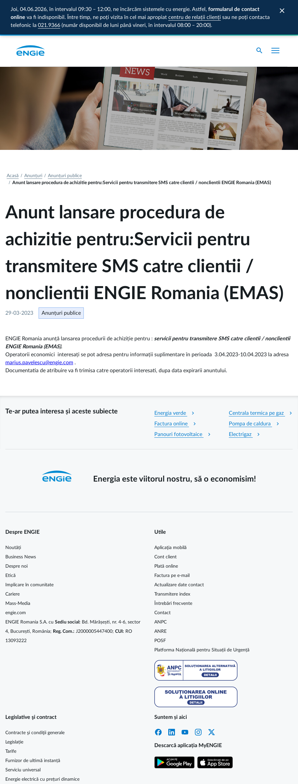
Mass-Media (17, 569)
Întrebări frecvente (173, 569)
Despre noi (16, 531)
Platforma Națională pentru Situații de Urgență (201, 615)
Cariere (12, 559)
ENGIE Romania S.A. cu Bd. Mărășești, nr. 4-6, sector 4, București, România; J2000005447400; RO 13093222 (72, 597)
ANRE (160, 597)
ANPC (160, 587)
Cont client (165, 522)
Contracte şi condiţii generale (35, 698)
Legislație (14, 707)
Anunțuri (33, 141)
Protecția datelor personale (218, 773)
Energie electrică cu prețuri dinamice (42, 744)
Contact (162, 578)
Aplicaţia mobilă (170, 513)
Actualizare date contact (179, 550)
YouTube (185, 698)
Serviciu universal (23, 735)
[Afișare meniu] (275, 16)
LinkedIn (172, 698)
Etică (10, 541)
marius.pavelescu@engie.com (39, 328)
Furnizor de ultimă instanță (32, 726)
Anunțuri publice (65, 141)
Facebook (158, 698)
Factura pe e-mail (172, 541)
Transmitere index (172, 559)
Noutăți (13, 513)
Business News (20, 522)
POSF (160, 606)
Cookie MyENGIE (148, 773)
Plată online (166, 531)
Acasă (13, 141)
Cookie (178, 773)
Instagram (198, 698)
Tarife (10, 717)
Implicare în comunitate (29, 550)
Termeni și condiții (269, 773)
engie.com (15, 578)
